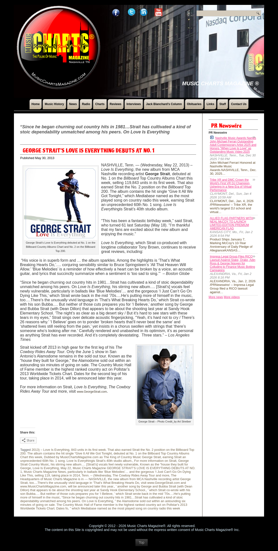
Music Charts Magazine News (45, 472)
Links (210, 104)
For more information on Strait (155, 461)
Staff (222, 104)
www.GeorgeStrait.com (92, 391)
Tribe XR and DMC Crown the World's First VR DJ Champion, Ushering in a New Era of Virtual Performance (231, 185)
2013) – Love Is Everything (50, 450)
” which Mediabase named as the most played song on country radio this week (125, 508)
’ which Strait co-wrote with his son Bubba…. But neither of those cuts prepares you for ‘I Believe (105, 492)
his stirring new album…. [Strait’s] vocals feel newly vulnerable (94, 464)
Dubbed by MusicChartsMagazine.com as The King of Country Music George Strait (102, 457)
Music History (54, 104)
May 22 (66, 468)
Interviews (134, 104)
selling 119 (42, 475)
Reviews (116, 104)
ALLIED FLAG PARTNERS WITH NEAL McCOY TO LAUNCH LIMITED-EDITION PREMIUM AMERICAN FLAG (231, 223)
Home (36, 104)
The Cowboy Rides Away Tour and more (140, 475)
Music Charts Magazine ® (220, 83)
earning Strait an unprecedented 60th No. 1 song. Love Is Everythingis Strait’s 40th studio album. (103, 459)
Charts (99, 104)
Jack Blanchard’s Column (164, 104)
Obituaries (194, 104)
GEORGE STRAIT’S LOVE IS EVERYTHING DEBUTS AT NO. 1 (89, 150)
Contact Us (238, 104)
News (73, 104)
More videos (232, 297)
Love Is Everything (46, 468)
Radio (86, 104)
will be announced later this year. (91, 486)
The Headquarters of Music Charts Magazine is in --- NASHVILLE (98, 477)
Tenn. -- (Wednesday (96, 475)
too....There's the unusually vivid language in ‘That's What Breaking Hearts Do (84, 483)
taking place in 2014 (66, 475)
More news (216, 297)
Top (142, 545)
